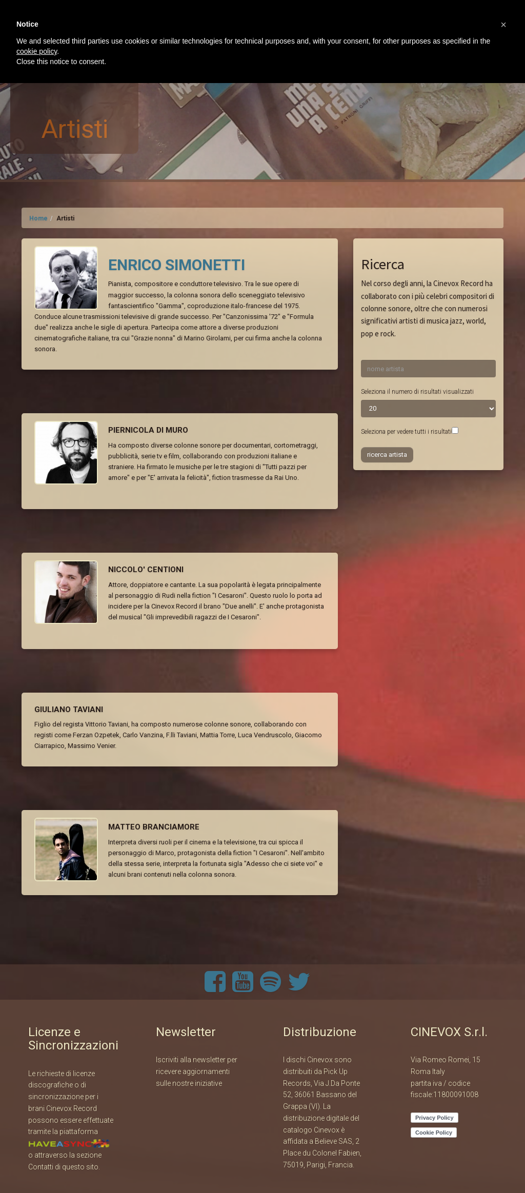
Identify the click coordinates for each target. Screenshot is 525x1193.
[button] (503, 24)
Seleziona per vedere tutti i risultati (406, 431)
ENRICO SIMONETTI (176, 265)
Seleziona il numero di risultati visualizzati (417, 391)
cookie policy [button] (36, 51)
